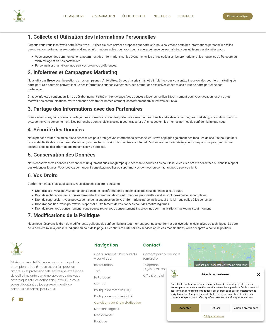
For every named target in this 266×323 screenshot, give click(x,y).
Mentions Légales (106, 309)
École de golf (134, 16)
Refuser (215, 308)
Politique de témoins (214, 316)
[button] (258, 274)
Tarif (97, 271)
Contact (186, 16)
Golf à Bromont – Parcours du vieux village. (115, 256)
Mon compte (103, 315)
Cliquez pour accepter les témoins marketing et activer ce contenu (221, 267)
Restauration (103, 16)
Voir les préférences (246, 308)
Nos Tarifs (162, 16)
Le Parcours (73, 16)
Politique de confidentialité (113, 296)
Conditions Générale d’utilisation (117, 302)
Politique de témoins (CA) (112, 290)
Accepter (184, 308)
